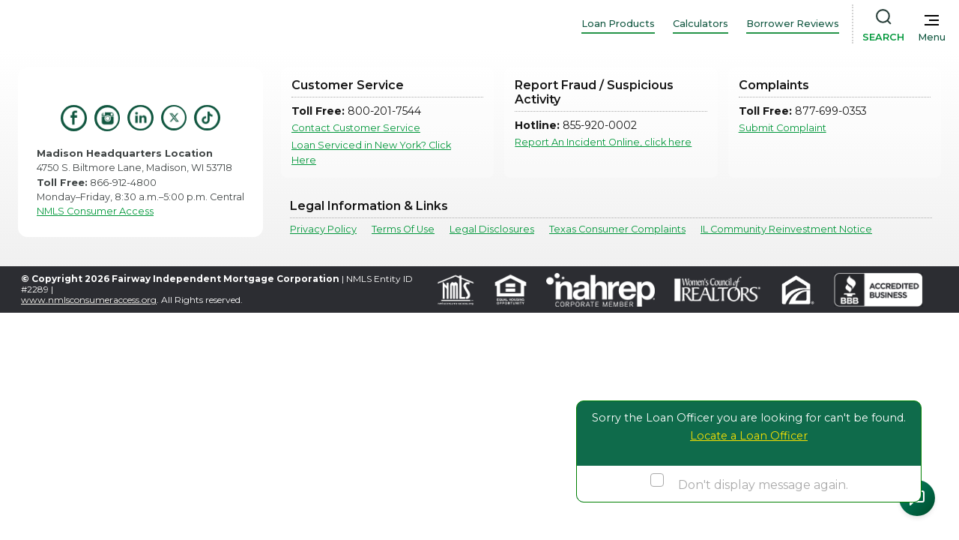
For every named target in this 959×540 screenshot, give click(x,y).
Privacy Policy (323, 229)
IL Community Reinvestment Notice (786, 229)
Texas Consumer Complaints (617, 229)
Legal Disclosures (492, 229)
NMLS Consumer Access (95, 211)
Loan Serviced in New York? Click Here (371, 152)
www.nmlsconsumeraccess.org (89, 299)
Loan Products (618, 23)
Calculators (700, 23)
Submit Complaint (782, 128)
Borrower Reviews (792, 23)
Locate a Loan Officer (749, 435)
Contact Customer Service (355, 128)
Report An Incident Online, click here (603, 142)
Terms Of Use (403, 229)
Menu (932, 37)
